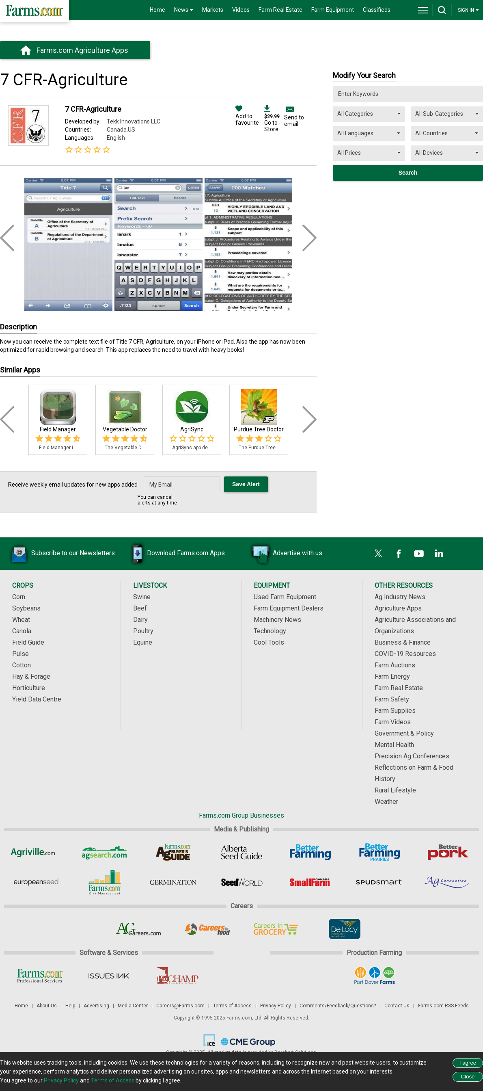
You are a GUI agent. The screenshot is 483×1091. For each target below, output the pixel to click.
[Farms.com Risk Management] (104, 882)
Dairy (140, 619)
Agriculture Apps (398, 608)
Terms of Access (232, 1006)
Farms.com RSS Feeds (443, 1006)
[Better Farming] (310, 852)
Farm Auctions (395, 665)
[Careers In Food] (207, 929)
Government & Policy (404, 733)
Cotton (21, 665)
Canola (21, 631)
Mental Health (394, 745)
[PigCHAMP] (177, 975)
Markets (212, 9)
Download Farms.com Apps (174, 553)
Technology (270, 631)
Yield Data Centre (36, 699)
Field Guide (28, 642)
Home (157, 9)
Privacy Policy (275, 1006)
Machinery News (277, 619)
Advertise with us (285, 553)
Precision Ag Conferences (412, 756)
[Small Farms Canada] (310, 882)
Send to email (294, 120)
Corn (18, 597)
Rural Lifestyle (395, 790)
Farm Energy (392, 676)
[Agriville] (36, 852)
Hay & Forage (31, 676)
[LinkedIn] (439, 553)
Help (70, 1006)
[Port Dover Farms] (374, 975)
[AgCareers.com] (138, 929)
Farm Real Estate (280, 9)
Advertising (96, 1006)
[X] (378, 553)
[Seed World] (241, 882)
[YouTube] (419, 553)
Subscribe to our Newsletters (61, 553)
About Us (47, 1006)
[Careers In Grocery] (275, 929)
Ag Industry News (400, 597)
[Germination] (173, 882)
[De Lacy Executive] (344, 929)
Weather (386, 801)
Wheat (21, 619)
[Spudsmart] (379, 882)
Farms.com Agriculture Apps (82, 50)
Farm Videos (393, 722)
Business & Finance (403, 642)
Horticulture (28, 688)
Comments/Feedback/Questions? (338, 1006)
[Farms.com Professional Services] (40, 975)
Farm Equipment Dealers (288, 608)
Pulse (20, 654)
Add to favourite (247, 116)
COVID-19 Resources (405, 654)
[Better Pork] (447, 852)
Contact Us (397, 1006)
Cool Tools (269, 642)
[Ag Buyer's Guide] (173, 852)
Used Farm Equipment (285, 597)
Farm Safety (392, 699)
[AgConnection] (447, 882)
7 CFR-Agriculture (93, 109)
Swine (142, 597)
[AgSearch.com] (104, 852)
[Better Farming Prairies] (379, 852)
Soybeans (26, 608)
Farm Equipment (332, 9)
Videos (241, 9)
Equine (142, 642)
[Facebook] (398, 553)
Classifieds (376, 9)
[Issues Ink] (108, 975)
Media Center (133, 1006)
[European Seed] (36, 882)
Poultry (143, 631)
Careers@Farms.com (180, 1006)
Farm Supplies (395, 710)
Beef (140, 608)
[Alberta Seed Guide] (241, 852)
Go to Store (272, 119)
